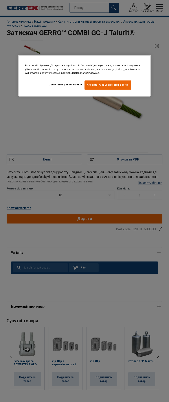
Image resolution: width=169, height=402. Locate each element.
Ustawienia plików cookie (65, 84)
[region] (84, 75)
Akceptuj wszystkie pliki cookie (108, 84)
